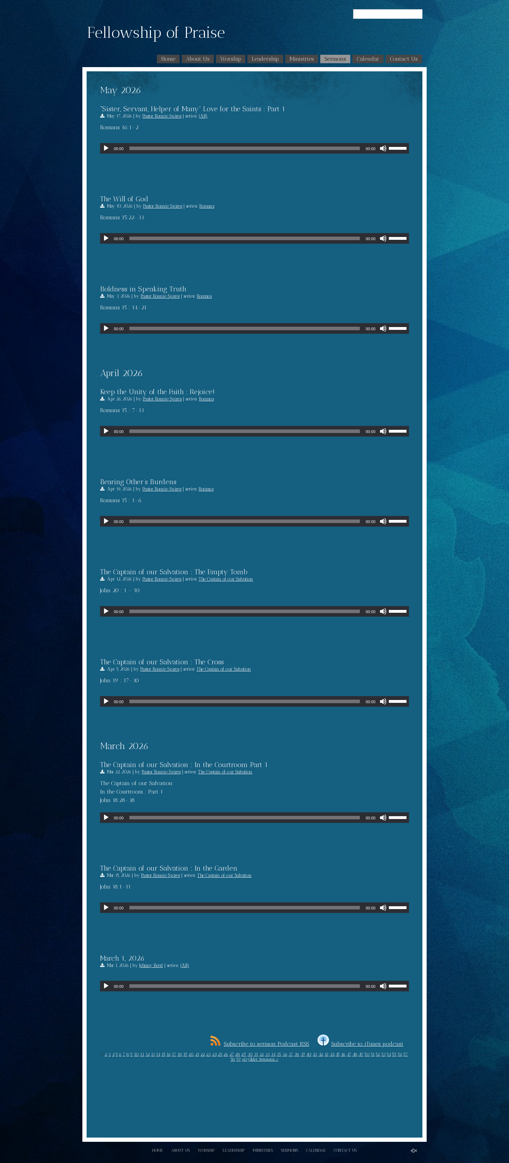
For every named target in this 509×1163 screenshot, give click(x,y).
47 (349, 1054)
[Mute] (383, 148)
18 (179, 1054)
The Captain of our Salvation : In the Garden (169, 868)
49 (360, 1054)
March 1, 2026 (122, 958)
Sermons (335, 58)
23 (208, 1054)
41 (314, 1054)
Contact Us (404, 58)
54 (389, 1054)
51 (373, 1054)
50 (367, 1054)
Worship (230, 58)
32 (261, 1054)
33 (267, 1054)
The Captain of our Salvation (226, 579)
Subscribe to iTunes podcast (360, 1043)
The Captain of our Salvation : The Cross (162, 662)
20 (191, 1054)
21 (197, 1054)
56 (400, 1054)
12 (148, 1054)
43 (326, 1054)
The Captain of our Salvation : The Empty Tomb (173, 572)
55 (394, 1054)
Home (168, 58)
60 (244, 1059)
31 (256, 1054)
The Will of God (124, 199)
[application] (254, 148)
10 (136, 1054)
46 (343, 1054)
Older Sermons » (263, 1059)
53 (383, 1054)
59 (238, 1059)
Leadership (265, 58)
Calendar (368, 58)
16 (168, 1054)
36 (284, 1054)
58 (232, 1059)
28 (237, 1054)
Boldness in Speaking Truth (143, 289)
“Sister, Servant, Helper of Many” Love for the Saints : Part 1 (192, 109)
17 (174, 1054)
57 (405, 1054)
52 (378, 1054)
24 (214, 1054)
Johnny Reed (151, 965)
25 (220, 1054)
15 (163, 1054)
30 (250, 1054)
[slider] (244, 148)
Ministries (301, 58)
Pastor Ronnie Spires (161, 116)
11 (142, 1054)
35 (278, 1054)
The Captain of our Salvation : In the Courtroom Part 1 (184, 764)
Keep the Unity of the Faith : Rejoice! (157, 391)
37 (290, 1054)
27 (231, 1054)
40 (308, 1054)
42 (320, 1054)
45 (337, 1054)
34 (273, 1054)
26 (225, 1054)
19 (185, 1054)
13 (153, 1054)
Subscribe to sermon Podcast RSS (259, 1043)
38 (296, 1054)
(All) (203, 116)
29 (243, 1054)
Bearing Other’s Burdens (138, 481)
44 (332, 1054)
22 (202, 1054)
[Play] (106, 148)
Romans (206, 206)
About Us (198, 58)
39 (302, 1054)
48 (354, 1054)
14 (158, 1054)
